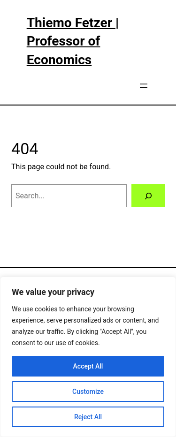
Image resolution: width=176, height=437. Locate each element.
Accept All (88, 366)
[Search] (148, 196)
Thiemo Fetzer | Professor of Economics (73, 41)
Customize (88, 391)
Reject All (88, 417)
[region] (88, 357)
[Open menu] (143, 85)
